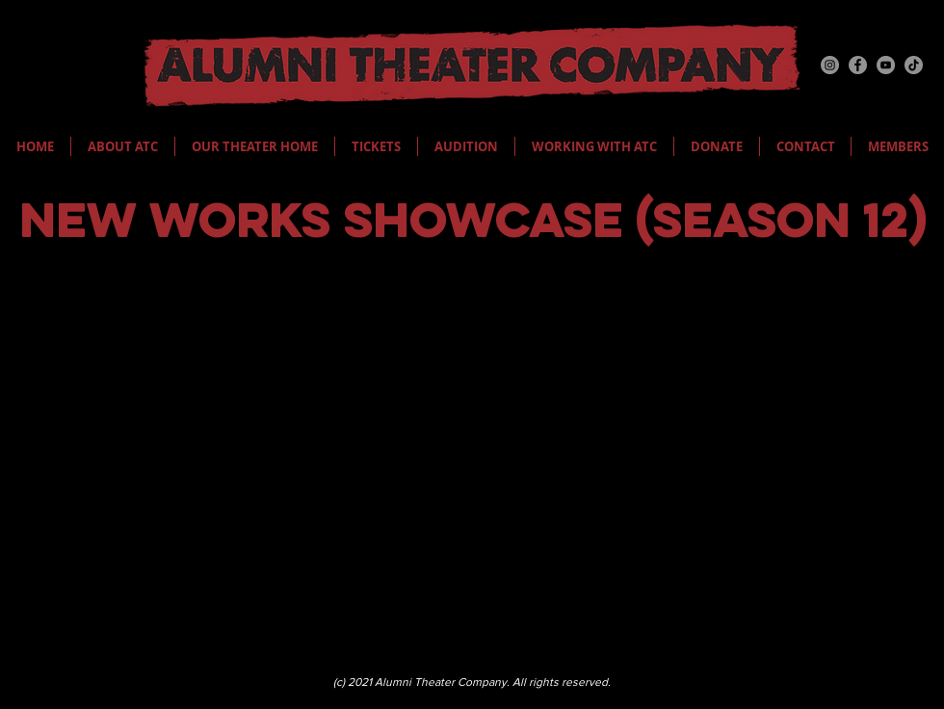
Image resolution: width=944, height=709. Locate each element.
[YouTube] (886, 65)
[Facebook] (858, 65)
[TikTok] (914, 65)
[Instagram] (830, 65)
